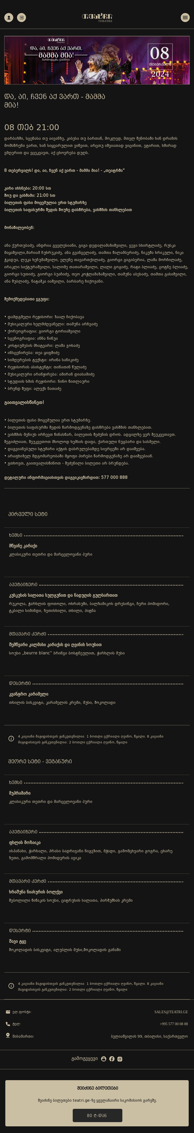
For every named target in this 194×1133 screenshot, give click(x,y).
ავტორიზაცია (21, 18)
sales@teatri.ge (171, 1012)
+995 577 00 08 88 (174, 1024)
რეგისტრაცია (8, 18)
